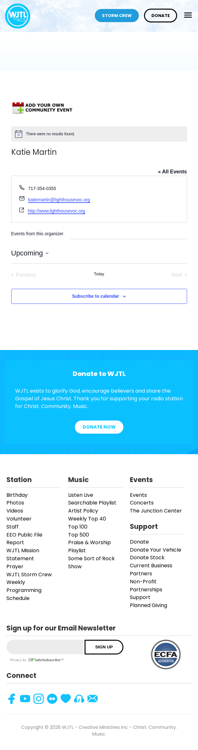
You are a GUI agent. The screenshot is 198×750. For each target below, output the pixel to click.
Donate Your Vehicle (155, 550)
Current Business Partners (151, 569)
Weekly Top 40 (87, 518)
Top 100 (77, 526)
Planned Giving (148, 605)
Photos (15, 502)
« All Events (172, 171)
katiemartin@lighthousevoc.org (59, 199)
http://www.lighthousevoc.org (56, 210)
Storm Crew (117, 16)
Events (138, 495)
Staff (12, 526)
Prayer (14, 566)
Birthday (17, 495)
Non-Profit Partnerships (146, 585)
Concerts (142, 502)
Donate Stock (147, 557)
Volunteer (19, 518)
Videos (14, 510)
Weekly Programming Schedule (23, 590)
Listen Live (80, 495)
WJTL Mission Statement (22, 554)
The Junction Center (156, 510)
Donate (160, 16)
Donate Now (99, 427)
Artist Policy (83, 510)
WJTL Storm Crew (29, 574)
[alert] (99, 134)
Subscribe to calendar (95, 296)
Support (140, 597)
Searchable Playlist (92, 502)
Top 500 (78, 534)
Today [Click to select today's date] (99, 274)
